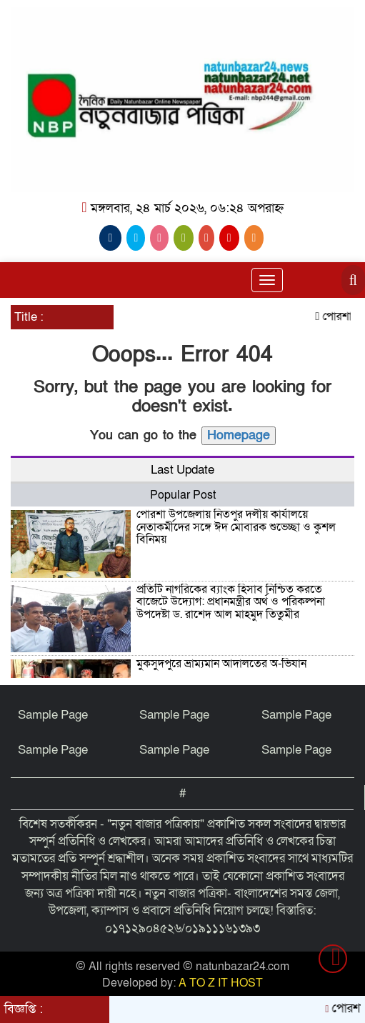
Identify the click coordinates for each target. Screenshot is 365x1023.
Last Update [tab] (182, 469)
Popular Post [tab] (183, 495)
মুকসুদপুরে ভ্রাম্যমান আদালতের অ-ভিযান (221, 664)
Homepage (238, 435)
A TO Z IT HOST (221, 983)
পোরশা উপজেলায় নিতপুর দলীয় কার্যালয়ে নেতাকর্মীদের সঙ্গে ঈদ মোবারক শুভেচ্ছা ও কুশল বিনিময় (236, 526)
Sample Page (53, 715)
